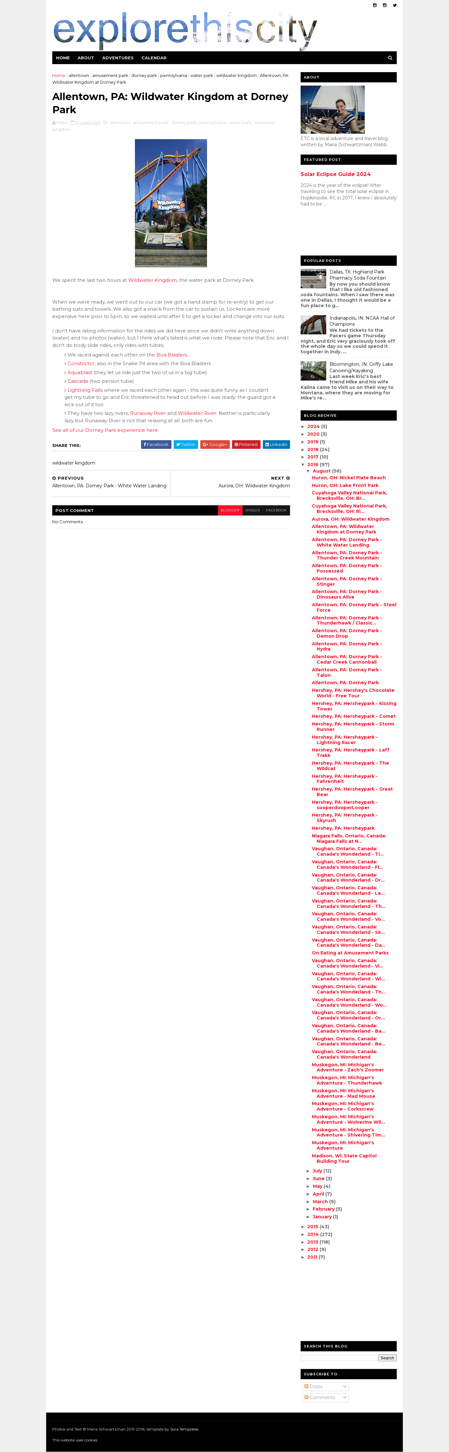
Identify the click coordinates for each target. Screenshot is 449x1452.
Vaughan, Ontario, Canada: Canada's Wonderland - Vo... (348, 916)
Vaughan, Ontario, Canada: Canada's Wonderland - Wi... (348, 976)
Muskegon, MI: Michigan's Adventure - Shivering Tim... (348, 1132)
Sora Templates (184, 1429)
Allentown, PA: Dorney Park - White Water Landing (347, 542)
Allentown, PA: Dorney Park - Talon (347, 672)
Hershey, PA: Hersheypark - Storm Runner (353, 726)
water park (202, 75)
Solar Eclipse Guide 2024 (335, 174)
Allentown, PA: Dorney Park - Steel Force (354, 607)
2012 (313, 1249)
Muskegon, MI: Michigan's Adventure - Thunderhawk (347, 1080)
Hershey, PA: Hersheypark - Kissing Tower (354, 706)
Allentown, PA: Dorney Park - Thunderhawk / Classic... (347, 620)
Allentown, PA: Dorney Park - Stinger (347, 581)
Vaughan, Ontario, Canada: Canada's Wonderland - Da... (348, 942)
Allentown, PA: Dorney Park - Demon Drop (347, 633)
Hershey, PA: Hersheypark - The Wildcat (350, 765)
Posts (313, 1386)
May (317, 1186)
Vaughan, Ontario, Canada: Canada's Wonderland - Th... (348, 903)
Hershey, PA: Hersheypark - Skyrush (345, 817)
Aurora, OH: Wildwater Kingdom (350, 519)
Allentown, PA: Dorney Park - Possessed (347, 568)
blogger (225, 514)
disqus (248, 514)
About (86, 57)
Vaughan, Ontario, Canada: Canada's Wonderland (344, 1054)
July (317, 1171)
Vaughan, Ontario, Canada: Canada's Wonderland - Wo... (349, 1002)
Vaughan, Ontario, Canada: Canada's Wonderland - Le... (348, 890)
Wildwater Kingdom (153, 281)
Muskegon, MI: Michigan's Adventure (343, 1145)
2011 (313, 1257)
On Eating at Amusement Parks (350, 953)
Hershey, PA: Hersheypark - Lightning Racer (345, 739)
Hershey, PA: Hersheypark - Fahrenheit (345, 779)
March (320, 1201)
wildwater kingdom (237, 75)
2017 (313, 457)
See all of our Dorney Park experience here (105, 431)
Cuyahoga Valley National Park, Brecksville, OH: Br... (349, 495)
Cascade (78, 382)
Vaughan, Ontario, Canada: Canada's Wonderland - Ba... (348, 1028)
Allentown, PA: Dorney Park (345, 682)
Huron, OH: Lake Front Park (345, 485)
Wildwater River (197, 414)
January (322, 1217)
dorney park (144, 75)
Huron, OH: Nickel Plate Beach (349, 478)
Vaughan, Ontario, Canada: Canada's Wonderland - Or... (348, 1015)
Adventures (118, 57)
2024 (314, 426)
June (319, 1178)
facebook (272, 514)
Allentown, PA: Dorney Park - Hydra (347, 646)
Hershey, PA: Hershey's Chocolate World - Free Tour (353, 693)
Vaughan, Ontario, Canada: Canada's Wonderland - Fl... (347, 864)
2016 (313, 464)
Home (63, 57)
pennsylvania (174, 75)
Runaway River (148, 414)
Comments (319, 1397)
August (322, 471)
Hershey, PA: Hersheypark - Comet (353, 716)
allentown (79, 75)
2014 (313, 1234)
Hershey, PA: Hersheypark (343, 828)
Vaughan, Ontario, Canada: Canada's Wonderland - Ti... (347, 851)
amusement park (111, 75)
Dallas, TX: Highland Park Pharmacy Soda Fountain (357, 275)
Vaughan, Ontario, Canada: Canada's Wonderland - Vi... (347, 963)
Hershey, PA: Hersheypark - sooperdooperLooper (345, 804)
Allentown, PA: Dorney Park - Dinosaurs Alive (347, 594)
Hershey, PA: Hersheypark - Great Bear (352, 791)
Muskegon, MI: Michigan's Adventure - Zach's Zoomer (348, 1067)
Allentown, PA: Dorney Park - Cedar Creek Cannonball (347, 659)
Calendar (154, 57)
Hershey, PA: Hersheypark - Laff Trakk (350, 752)
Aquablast (80, 373)
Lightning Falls (85, 391)
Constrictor (81, 364)
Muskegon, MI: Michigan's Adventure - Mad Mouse (343, 1093)
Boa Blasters (172, 355)
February (324, 1209)
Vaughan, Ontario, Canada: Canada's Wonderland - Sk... (348, 929)
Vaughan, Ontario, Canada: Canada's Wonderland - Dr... (348, 877)
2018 (313, 449)
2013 (313, 1242)
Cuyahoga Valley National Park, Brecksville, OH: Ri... (349, 508)
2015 (313, 1227)
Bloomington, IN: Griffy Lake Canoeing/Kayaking (361, 367)
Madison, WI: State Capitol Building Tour (344, 1158)
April (318, 1194)
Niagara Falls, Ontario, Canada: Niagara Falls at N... (349, 838)
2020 (314, 434)
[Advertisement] (326, 232)
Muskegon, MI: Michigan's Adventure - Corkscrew (343, 1106)
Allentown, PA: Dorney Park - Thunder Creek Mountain (347, 555)
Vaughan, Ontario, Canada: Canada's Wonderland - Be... (348, 1041)
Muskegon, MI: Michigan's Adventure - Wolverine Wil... (348, 1119)
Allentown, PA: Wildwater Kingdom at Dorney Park (344, 529)
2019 (313, 442)
